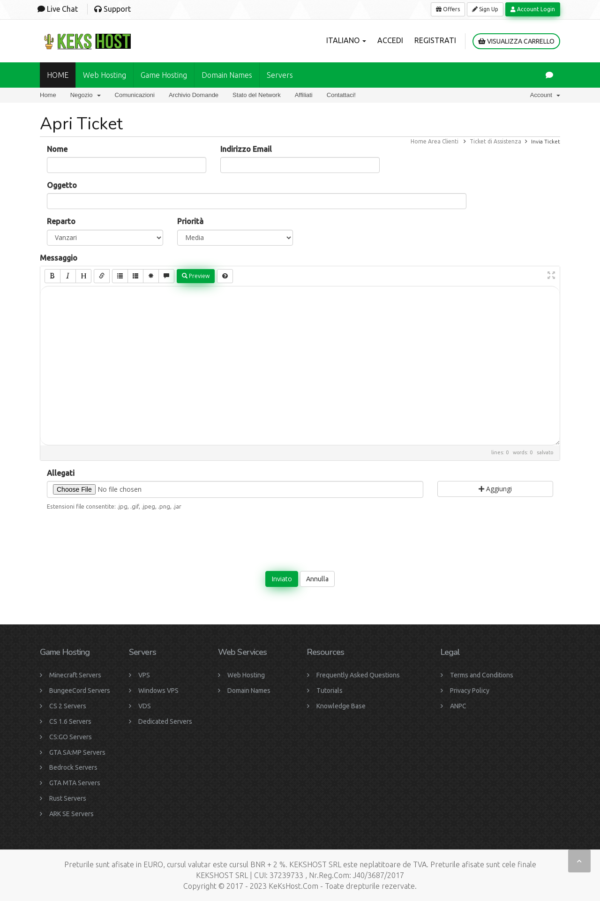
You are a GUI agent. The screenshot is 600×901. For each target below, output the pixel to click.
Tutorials (329, 690)
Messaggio (58, 258)
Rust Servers (67, 798)
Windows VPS (158, 690)
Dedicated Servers (165, 721)
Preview (196, 276)
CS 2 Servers (67, 706)
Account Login (532, 9)
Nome (57, 149)
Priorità (190, 221)
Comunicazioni (135, 94)
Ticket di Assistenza (495, 141)
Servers (280, 75)
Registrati (435, 40)
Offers (448, 9)
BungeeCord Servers (79, 690)
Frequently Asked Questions (358, 675)
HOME (57, 75)
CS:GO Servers (70, 737)
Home (48, 94)
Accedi (390, 40)
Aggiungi (495, 488)
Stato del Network (256, 94)
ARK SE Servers (71, 814)
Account (545, 94)
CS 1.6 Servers (70, 721)
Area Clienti (443, 141)
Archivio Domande (193, 94)
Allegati (61, 473)
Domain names (227, 75)
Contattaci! (341, 94)
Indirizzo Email (246, 149)
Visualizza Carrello (516, 41)
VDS (144, 706)
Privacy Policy (469, 690)
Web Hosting (104, 75)
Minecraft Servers (75, 675)
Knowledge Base (341, 706)
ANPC (458, 706)
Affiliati (304, 94)
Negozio (85, 94)
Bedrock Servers (73, 767)
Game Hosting (164, 75)
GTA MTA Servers (74, 783)
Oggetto (62, 185)
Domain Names (248, 690)
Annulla (317, 579)
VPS (144, 675)
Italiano (346, 40)
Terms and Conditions (481, 675)
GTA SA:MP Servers (77, 752)
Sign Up (485, 9)
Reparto (61, 221)
